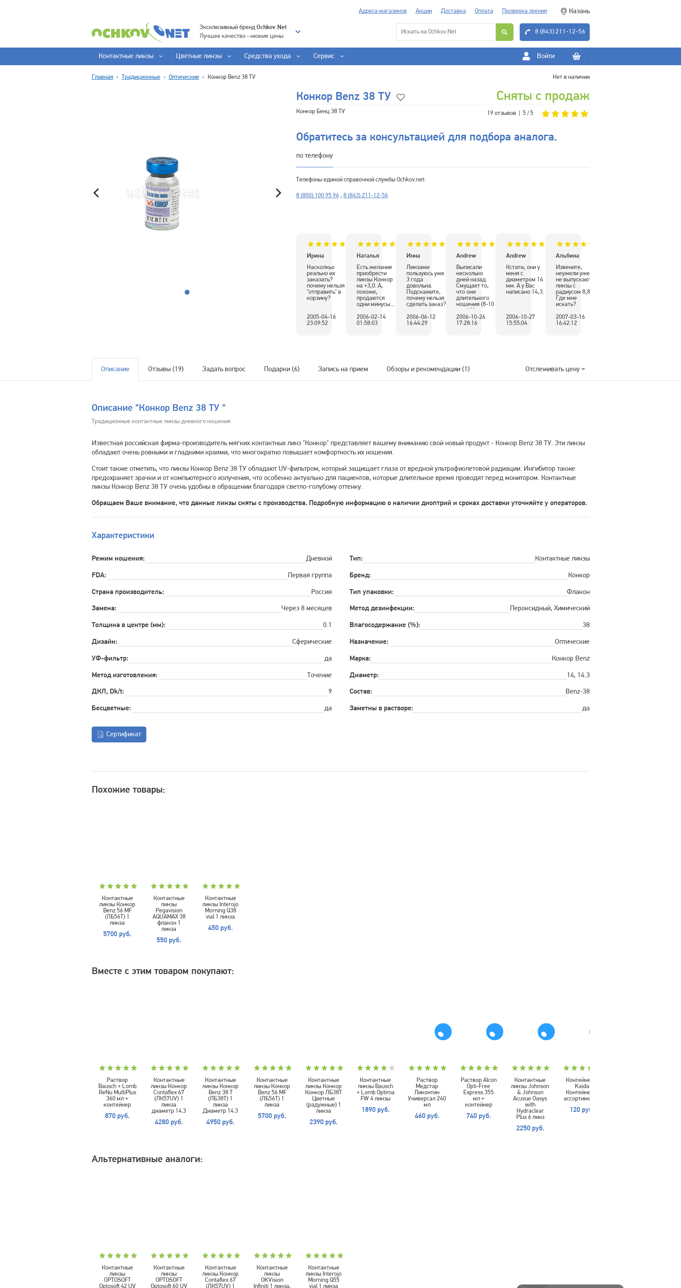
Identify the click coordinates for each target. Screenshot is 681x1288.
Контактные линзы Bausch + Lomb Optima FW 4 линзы (548, 1065)
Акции (424, 11)
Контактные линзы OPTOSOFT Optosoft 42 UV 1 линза (132, 1237)
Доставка (453, 11)
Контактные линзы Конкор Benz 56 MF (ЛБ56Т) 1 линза (133, 904)
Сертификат (119, 734)
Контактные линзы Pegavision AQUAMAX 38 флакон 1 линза (215, 904)
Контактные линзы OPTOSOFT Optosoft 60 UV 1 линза (215, 1237)
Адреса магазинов (383, 11)
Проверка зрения (524, 11)
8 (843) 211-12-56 (365, 195)
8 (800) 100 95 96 (317, 195)
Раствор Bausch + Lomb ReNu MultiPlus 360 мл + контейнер (133, 1068)
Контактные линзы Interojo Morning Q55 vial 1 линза (465, 1234)
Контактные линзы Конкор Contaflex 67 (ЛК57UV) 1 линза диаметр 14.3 (216, 1068)
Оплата (484, 11)
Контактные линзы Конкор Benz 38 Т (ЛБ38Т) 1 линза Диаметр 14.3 (298, 1068)
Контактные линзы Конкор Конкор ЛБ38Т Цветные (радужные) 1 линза (465, 1068)
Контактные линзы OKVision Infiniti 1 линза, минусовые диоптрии (382, 1237)
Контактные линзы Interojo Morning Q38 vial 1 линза (298, 901)
